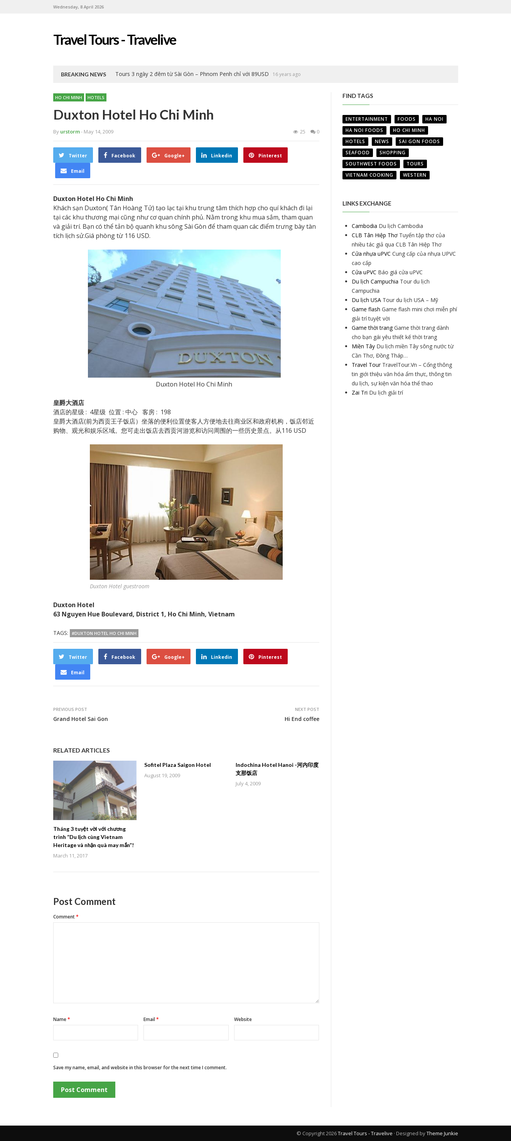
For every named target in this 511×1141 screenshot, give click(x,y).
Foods (407, 119)
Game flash (366, 309)
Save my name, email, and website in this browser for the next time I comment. (140, 1067)
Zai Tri (360, 392)
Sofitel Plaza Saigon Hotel (177, 764)
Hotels (96, 97)
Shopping (392, 152)
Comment (66, 916)
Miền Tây (363, 346)
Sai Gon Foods (419, 141)
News (382, 141)
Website (243, 1019)
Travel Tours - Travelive (365, 1133)
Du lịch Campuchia (375, 281)
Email (151, 1019)
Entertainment (367, 119)
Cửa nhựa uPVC (371, 253)
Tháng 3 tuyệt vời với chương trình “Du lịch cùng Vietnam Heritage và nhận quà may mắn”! (93, 836)
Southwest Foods (371, 163)
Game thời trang (372, 327)
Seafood (358, 152)
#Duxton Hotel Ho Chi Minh (104, 633)
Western (415, 175)
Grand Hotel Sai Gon (80, 718)
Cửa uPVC (364, 272)
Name (61, 1019)
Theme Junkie (442, 1133)
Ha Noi (434, 119)
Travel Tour (366, 364)
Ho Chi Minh (68, 97)
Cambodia (364, 226)
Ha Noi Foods (364, 130)
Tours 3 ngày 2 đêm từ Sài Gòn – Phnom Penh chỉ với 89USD (192, 74)
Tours (415, 163)
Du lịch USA (366, 300)
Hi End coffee (302, 718)
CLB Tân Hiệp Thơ (375, 235)
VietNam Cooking (369, 175)
